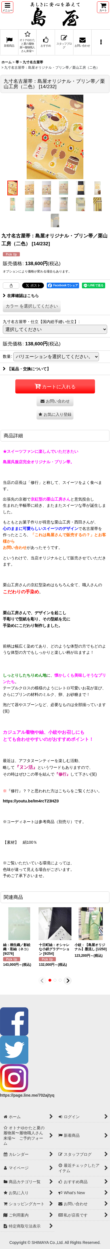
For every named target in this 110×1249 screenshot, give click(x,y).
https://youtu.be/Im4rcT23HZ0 (31, 801)
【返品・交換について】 (27, 369)
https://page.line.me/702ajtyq (27, 1095)
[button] (7, 7)
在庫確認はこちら (21, 295)
